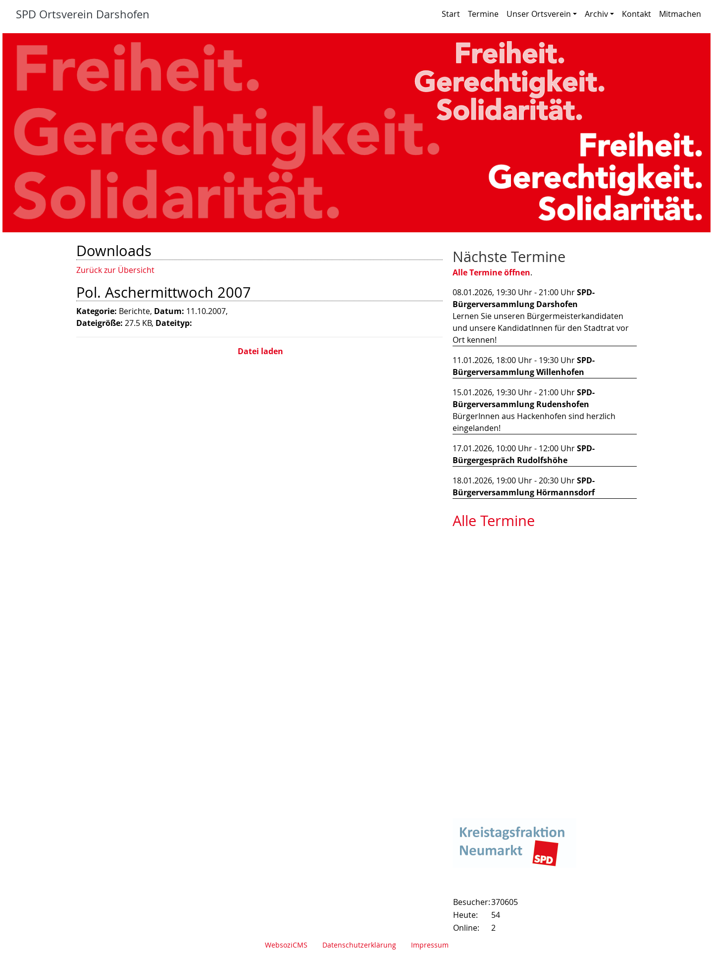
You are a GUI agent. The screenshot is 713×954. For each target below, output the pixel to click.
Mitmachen (680, 13)
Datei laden (259, 351)
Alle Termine (494, 520)
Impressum (430, 945)
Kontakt (636, 13)
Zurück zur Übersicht (115, 270)
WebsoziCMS (286, 945)
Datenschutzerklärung (359, 945)
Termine (483, 13)
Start (451, 13)
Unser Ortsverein (542, 13)
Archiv (599, 13)
